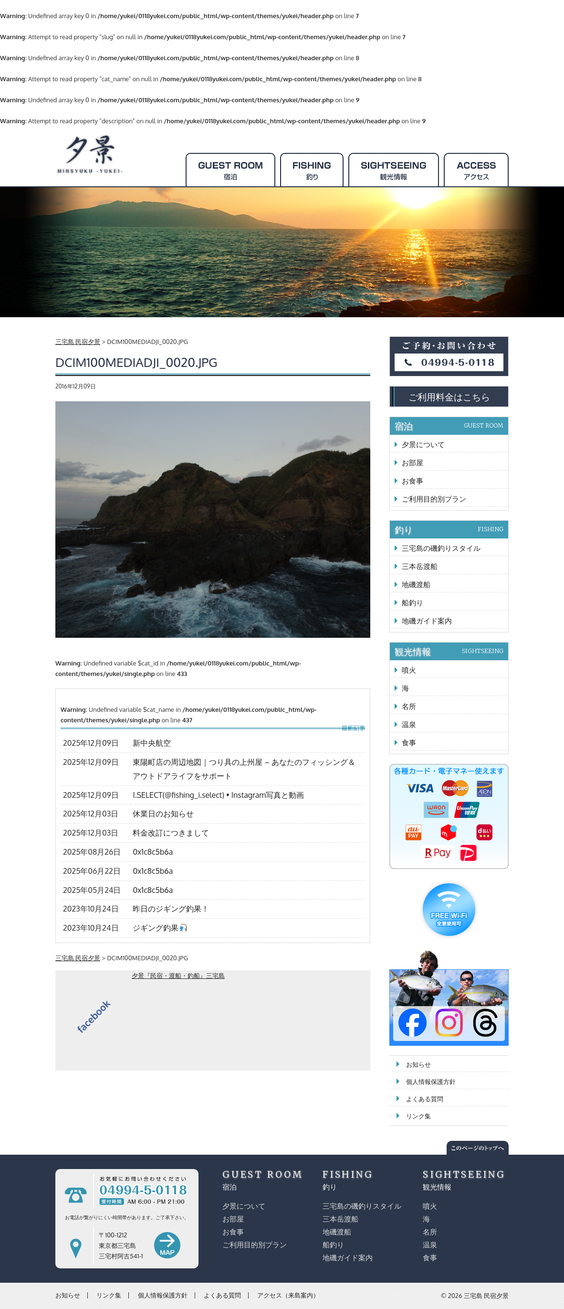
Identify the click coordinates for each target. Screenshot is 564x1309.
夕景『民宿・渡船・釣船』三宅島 (178, 975)
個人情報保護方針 (431, 1081)
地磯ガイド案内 (427, 620)
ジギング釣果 (160, 928)
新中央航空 (152, 743)
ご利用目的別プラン (434, 499)
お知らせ (418, 1064)
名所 (409, 706)
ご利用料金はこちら (449, 396)
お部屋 (412, 462)
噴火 (409, 670)
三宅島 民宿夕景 (486, 1295)
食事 (409, 742)
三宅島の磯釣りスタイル (441, 548)
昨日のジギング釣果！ (171, 908)
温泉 (409, 724)
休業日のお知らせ (163, 813)
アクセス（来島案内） (288, 1295)
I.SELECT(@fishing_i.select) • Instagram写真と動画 (218, 795)
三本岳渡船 (420, 566)
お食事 (412, 480)
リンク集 (418, 1116)
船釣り (412, 602)
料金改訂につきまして (171, 832)
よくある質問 (424, 1099)
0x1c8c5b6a (153, 852)
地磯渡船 (416, 584)
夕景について (423, 444)
